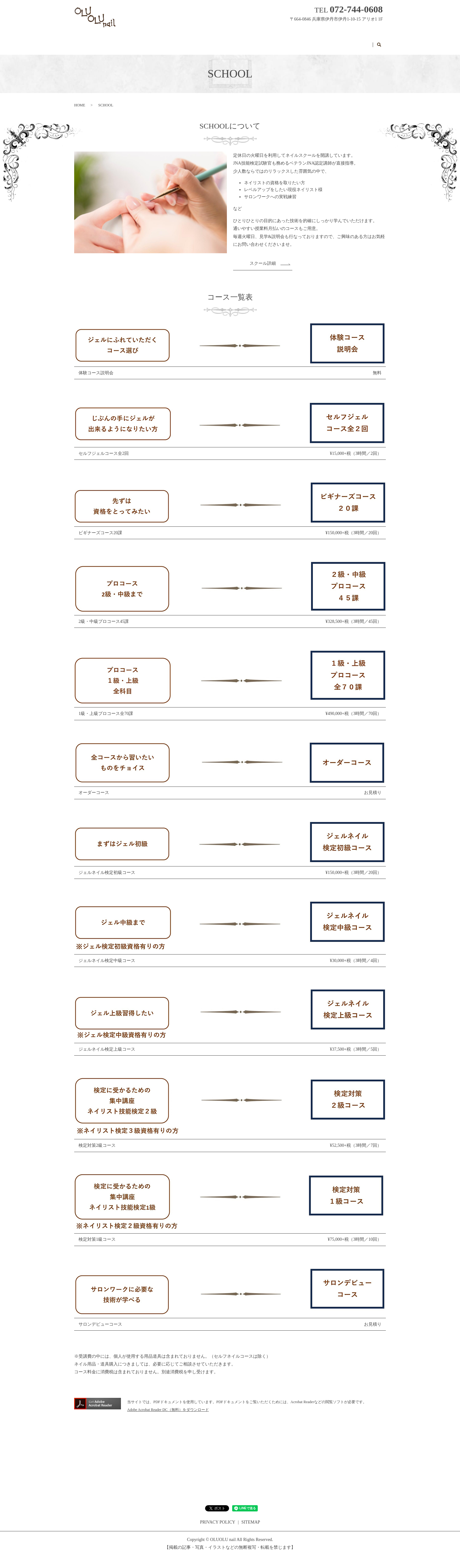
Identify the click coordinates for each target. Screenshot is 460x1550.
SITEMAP (250, 1516)
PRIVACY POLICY (217, 1516)
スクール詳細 (263, 257)
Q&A (255, 41)
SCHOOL (282, 41)
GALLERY (228, 41)
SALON (171, 41)
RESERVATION (318, 41)
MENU (197, 41)
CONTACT (356, 41)
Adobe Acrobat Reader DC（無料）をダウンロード (168, 1404)
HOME (144, 41)
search (379, 42)
